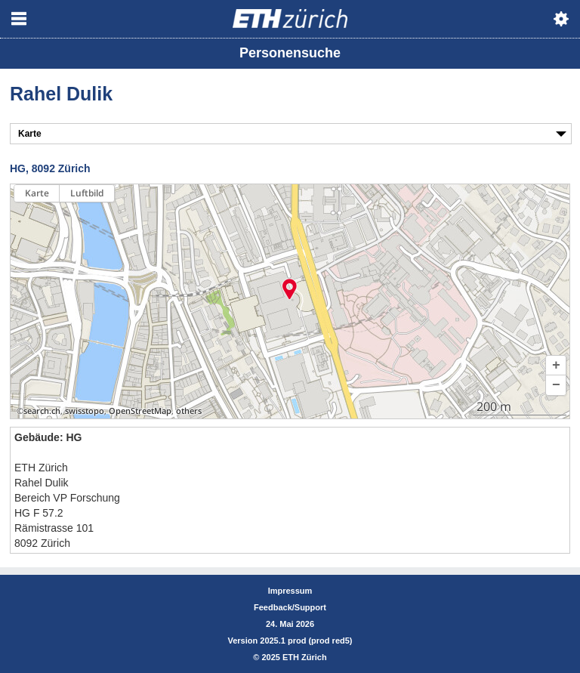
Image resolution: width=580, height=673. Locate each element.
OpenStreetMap (140, 411)
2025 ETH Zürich (293, 657)
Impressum (290, 590)
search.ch (41, 411)
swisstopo (84, 411)
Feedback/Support (290, 607)
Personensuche (290, 52)
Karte (37, 193)
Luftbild (86, 193)
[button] (556, 365)
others (189, 411)
